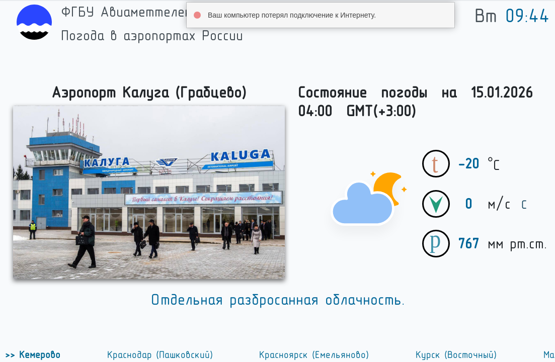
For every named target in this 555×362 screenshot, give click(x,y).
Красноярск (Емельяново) (314, 355)
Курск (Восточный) (456, 355)
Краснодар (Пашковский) (160, 355)
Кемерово (37, 355)
